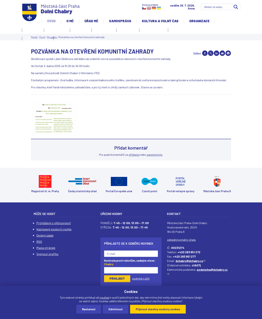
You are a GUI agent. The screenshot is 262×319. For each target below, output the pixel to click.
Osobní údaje (44, 235)
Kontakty (32, 31)
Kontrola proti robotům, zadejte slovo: (130, 262)
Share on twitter (210, 53)
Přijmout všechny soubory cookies (158, 309)
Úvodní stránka (57, 30)
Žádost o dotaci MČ (38, 38)
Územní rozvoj (152, 31)
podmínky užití (141, 278)
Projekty (177, 31)
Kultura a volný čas (160, 21)
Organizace (199, 21)
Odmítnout (115, 309)
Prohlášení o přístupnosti (53, 223)
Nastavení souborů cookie (54, 229)
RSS (39, 242)
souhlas (104, 297)
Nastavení (88, 309)
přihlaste (134, 154)
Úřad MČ (91, 21)
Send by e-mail (222, 53)
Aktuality (80, 31)
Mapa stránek (45, 248)
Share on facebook (205, 53)
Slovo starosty (104, 30)
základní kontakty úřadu (181, 239)
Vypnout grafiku (47, 254)
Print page (228, 53)
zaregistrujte (154, 154)
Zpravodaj (126, 31)
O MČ (70, 21)
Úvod (51, 21)
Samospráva (120, 21)
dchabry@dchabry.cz (190, 261)
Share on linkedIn (216, 53)
